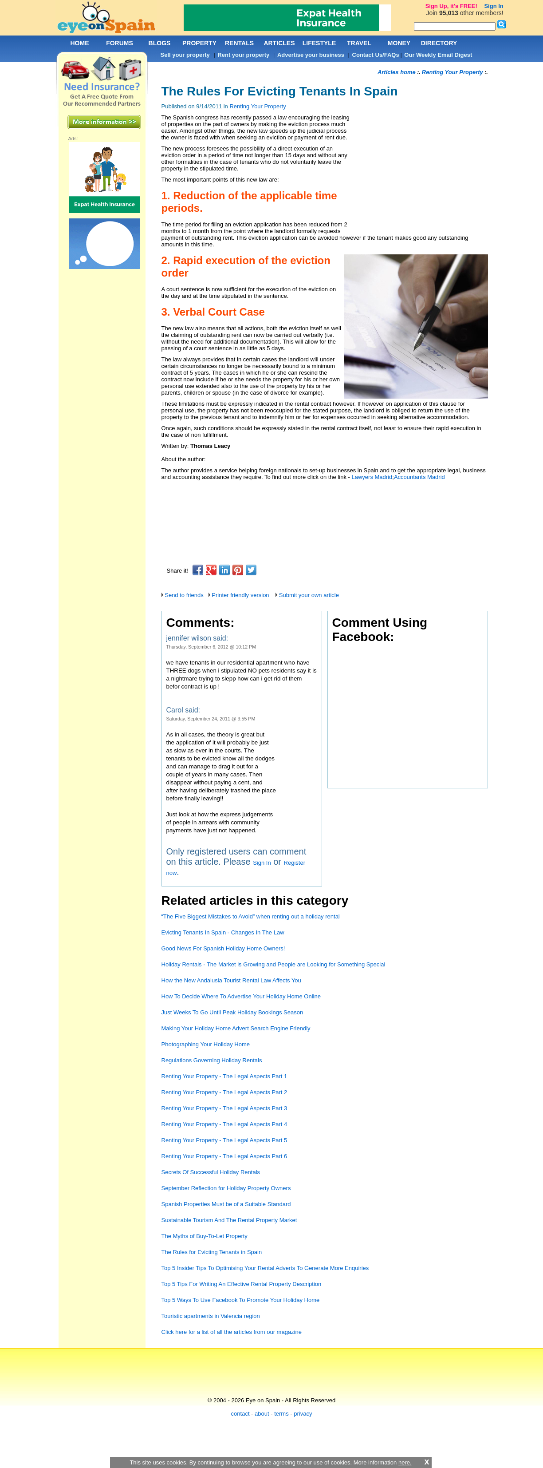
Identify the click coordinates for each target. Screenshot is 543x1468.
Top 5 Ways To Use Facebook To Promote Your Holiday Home (240, 1300)
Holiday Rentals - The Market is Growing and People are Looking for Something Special (273, 964)
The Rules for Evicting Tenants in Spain (211, 1252)
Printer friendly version (240, 595)
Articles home (397, 72)
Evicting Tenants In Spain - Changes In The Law (222, 932)
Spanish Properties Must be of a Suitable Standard (226, 1204)
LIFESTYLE (319, 43)
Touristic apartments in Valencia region (210, 1316)
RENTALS (239, 43)
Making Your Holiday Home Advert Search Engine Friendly (236, 1028)
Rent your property (243, 54)
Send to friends (184, 595)
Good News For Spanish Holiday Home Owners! (223, 948)
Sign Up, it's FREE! (451, 6)
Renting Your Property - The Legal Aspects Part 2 (224, 1092)
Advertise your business (310, 54)
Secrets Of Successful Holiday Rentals (210, 1172)
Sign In (262, 862)
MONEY (399, 43)
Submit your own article (309, 595)
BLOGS (160, 43)
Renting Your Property (257, 106)
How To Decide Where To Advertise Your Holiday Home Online (241, 996)
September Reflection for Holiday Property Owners (226, 1188)
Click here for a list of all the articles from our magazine (232, 1332)
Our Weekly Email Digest (438, 54)
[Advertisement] (322, 496)
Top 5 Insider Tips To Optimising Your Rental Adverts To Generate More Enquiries (265, 1268)
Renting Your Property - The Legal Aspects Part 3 (224, 1108)
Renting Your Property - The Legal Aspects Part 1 (224, 1076)
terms (281, 1413)
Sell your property (185, 54)
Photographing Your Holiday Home (205, 1044)
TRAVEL (359, 43)
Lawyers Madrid (372, 477)
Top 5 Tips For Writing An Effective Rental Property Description (241, 1284)
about (262, 1413)
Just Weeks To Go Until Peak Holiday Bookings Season (232, 1012)
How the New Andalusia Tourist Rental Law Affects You (231, 980)
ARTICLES (279, 43)
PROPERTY (199, 43)
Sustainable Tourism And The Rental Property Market (229, 1220)
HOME (80, 43)
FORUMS (119, 43)
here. (405, 1462)
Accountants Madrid (419, 477)
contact (240, 1413)
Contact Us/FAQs (375, 54)
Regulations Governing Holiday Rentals (211, 1060)
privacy (303, 1413)
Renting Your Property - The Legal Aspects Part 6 (224, 1156)
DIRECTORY (439, 43)
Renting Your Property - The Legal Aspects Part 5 (224, 1140)
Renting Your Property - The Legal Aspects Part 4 (224, 1124)
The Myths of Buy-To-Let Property (204, 1236)
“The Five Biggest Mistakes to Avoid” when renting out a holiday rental (250, 916)
